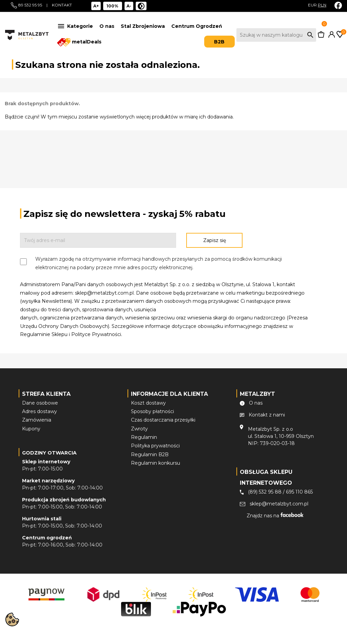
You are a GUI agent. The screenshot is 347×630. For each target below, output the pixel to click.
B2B (219, 42)
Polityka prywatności (155, 446)
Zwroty (139, 429)
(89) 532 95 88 (265, 492)
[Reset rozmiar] (112, 6)
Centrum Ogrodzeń (196, 26)
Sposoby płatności (152, 411)
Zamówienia (36, 420)
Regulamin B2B (150, 454)
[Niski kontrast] (141, 6)
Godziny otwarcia (49, 453)
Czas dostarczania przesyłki (163, 420)
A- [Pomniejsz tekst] (129, 5)
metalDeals (79, 42)
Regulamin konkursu (155, 463)
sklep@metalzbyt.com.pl (279, 504)
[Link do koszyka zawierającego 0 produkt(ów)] (321, 36)
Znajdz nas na (275, 516)
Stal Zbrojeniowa (143, 26)
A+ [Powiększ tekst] (96, 5)
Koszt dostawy (148, 403)
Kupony (31, 429)
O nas (106, 26)
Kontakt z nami (267, 415)
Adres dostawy (39, 411)
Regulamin (144, 437)
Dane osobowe (40, 403)
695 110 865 (299, 492)
